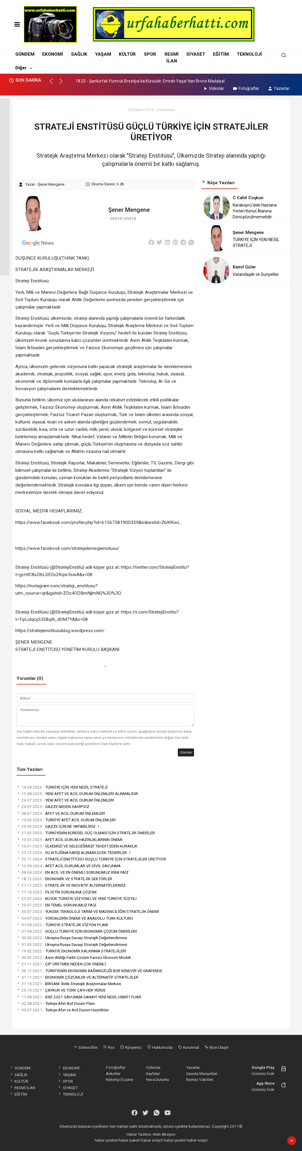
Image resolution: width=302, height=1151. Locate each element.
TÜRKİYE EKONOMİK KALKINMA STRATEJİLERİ (71, 951)
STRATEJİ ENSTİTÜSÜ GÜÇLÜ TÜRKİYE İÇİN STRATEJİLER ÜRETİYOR (91, 859)
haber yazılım (175, 1140)
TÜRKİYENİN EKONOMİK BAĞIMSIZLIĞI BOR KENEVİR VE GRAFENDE (89, 970)
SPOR (150, 54)
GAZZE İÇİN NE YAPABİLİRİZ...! (58, 826)
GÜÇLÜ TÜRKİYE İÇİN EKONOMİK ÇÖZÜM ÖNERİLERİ (77, 931)
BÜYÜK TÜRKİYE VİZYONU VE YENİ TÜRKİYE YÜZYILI (77, 898)
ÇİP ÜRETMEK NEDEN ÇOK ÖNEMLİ (61, 964)
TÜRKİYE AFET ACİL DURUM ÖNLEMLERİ (66, 819)
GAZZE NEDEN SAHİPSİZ (53, 806)
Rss (108, 1047)
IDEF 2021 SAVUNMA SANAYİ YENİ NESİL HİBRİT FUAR (79, 997)
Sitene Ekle (85, 1047)
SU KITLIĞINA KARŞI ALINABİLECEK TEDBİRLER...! (73, 852)
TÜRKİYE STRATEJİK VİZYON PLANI (62, 924)
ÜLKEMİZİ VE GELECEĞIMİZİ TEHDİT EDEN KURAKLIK (77, 846)
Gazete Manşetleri (201, 1073)
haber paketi (129, 1140)
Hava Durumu (157, 1079)
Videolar (213, 88)
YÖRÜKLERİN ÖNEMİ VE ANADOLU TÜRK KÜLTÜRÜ (75, 918)
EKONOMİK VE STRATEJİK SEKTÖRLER (64, 878)
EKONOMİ (52, 54)
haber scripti (152, 1140)
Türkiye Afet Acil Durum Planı (56, 1003)
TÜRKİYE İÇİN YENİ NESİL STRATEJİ (62, 787)
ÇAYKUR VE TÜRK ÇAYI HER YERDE (61, 990)
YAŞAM (103, 54)
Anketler (113, 1073)
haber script (197, 1140)
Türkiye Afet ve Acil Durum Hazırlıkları (63, 1009)
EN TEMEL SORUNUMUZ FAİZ (56, 905)
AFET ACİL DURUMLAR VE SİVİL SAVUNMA (69, 865)
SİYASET (195, 54)
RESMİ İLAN (22, 1087)
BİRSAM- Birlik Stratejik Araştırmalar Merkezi (69, 983)
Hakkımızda (160, 1047)
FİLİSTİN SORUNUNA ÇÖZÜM (56, 892)
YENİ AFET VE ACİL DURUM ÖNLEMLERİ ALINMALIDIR (77, 793)
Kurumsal (188, 1047)
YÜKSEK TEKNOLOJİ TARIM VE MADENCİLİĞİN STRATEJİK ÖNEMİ (88, 911)
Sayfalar (153, 1073)
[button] (54, 83)
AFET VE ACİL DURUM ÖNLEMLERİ (61, 813)
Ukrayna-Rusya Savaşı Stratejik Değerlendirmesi (72, 937)
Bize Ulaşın (217, 1047)
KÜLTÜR (127, 54)
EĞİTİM (221, 54)
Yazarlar (278, 88)
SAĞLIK (79, 54)
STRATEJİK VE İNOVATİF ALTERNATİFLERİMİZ (71, 885)
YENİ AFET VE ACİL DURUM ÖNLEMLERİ (65, 800)
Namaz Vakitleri (199, 1079)
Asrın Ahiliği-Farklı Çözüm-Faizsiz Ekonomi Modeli (74, 957)
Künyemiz (131, 1047)
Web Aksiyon (164, 1134)
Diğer (21, 67)
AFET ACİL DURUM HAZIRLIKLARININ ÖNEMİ (69, 839)
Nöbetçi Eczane (119, 1079)
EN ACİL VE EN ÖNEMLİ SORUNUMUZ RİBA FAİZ (73, 872)
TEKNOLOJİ (249, 54)
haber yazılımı (106, 1140)
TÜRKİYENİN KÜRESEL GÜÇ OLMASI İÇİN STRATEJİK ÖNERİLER (86, 832)
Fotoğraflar (245, 88)
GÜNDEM (25, 54)
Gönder (186, 752)
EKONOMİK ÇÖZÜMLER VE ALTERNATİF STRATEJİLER (77, 977)
